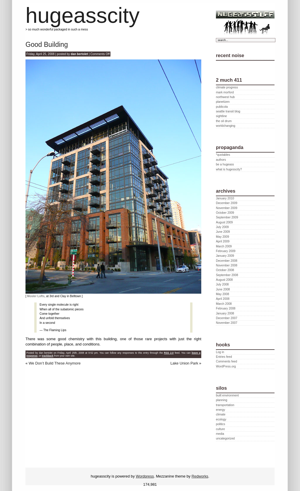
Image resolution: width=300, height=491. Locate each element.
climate (220, 414)
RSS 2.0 (168, 352)
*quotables (223, 154)
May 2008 (222, 294)
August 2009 (224, 222)
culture (220, 429)
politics (220, 424)
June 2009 (223, 231)
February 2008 (226, 308)
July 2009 (222, 227)
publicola (222, 106)
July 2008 (222, 284)
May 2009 (222, 236)
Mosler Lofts (36, 296)
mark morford (225, 92)
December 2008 (226, 260)
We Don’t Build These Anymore (55, 363)
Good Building (46, 44)
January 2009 (225, 255)
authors (221, 159)
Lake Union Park (184, 363)
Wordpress (145, 476)
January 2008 (225, 313)
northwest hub (225, 97)
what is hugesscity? (229, 169)
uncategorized (225, 438)
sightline (221, 116)
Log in (220, 352)
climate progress (227, 87)
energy (220, 409)
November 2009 (226, 208)
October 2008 (225, 270)
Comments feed (226, 361)
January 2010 (225, 198)
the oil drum (223, 121)
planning (221, 400)
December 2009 (226, 203)
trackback (48, 355)
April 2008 (222, 298)
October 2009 (225, 212)
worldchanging (225, 125)
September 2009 (227, 217)
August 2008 (224, 279)
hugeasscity (82, 15)
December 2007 (226, 318)
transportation (225, 405)
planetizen (223, 101)
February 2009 (226, 251)
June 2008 (223, 289)
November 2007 (226, 322)
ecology (221, 419)
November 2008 (226, 265)
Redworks (200, 476)
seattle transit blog (228, 111)
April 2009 (222, 241)
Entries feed (224, 356)
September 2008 (227, 275)
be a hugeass (225, 164)
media (220, 433)
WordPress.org (226, 366)
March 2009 (224, 246)
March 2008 (224, 303)
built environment (227, 395)
